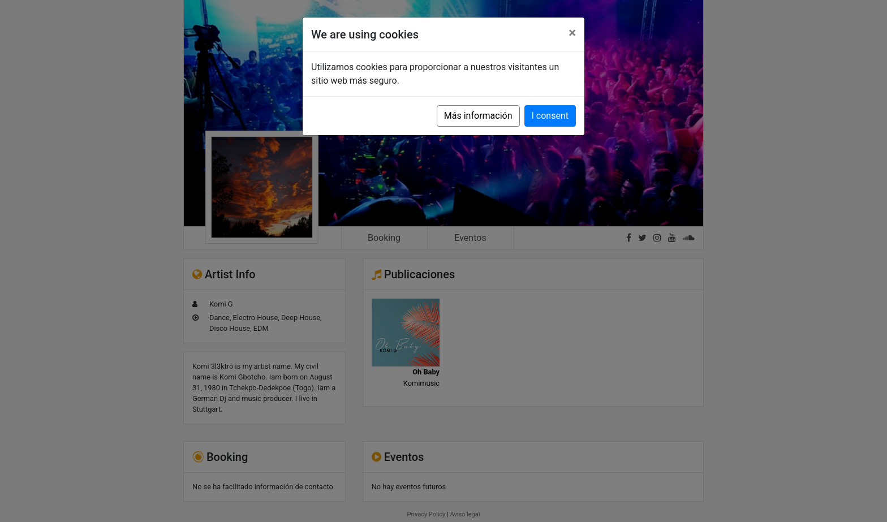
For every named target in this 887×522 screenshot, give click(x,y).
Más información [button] (478, 115)
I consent (550, 115)
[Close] (572, 33)
